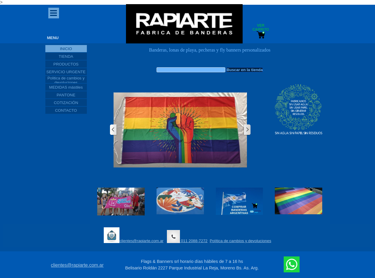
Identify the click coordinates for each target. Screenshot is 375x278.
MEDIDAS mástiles (66, 87)
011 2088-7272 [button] (187, 236)
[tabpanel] (210, 53)
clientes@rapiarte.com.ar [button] (133, 235)
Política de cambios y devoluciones (240, 241)
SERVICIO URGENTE (65, 72)
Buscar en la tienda (244, 70)
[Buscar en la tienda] (191, 69)
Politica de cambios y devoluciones (65, 80)
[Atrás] (113, 129)
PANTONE (66, 95)
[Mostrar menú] (53, 13)
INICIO (66, 49)
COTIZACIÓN (66, 102)
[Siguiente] (246, 129)
